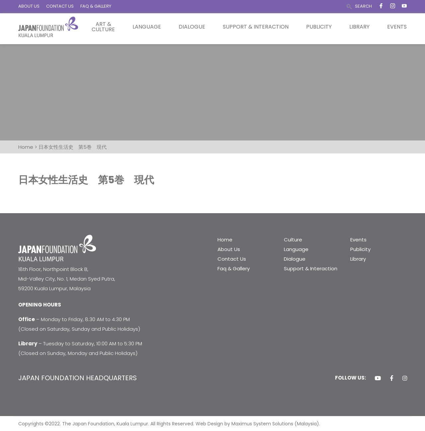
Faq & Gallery (233, 268)
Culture (293, 239)
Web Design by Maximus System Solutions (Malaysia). (258, 423)
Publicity (319, 27)
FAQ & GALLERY (95, 6)
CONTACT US (60, 6)
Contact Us (231, 258)
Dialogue (192, 27)
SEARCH (363, 6)
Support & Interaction (256, 27)
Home (224, 239)
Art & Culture (103, 27)
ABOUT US (29, 6)
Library (359, 27)
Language (146, 27)
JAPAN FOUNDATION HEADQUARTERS (77, 378)
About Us (228, 249)
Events (397, 27)
